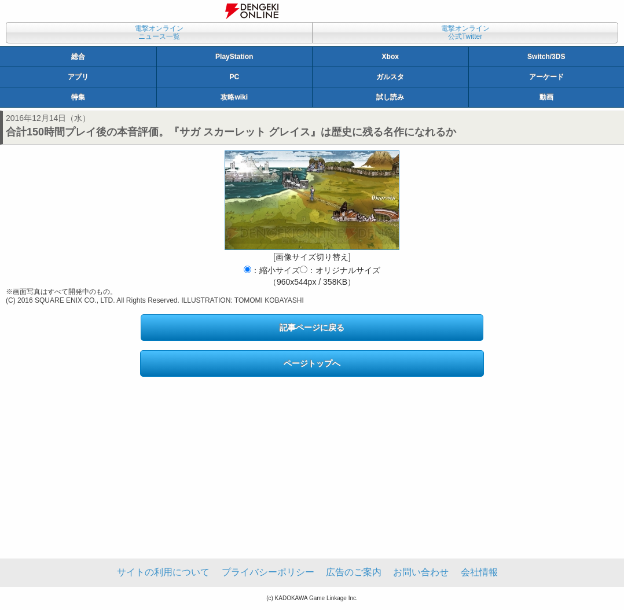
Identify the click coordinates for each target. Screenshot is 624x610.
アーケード (546, 77)
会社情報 (479, 572)
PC (234, 77)
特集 (78, 97)
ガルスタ (390, 77)
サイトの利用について (163, 572)
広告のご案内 (353, 572)
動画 (546, 97)
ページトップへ (312, 363)
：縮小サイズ (272, 270)
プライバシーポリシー (268, 572)
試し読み (390, 97)
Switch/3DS (546, 57)
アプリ (78, 77)
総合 (78, 57)
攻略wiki (234, 97)
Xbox (390, 57)
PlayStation (234, 57)
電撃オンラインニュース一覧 (159, 32)
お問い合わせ (421, 572)
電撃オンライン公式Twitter (465, 32)
